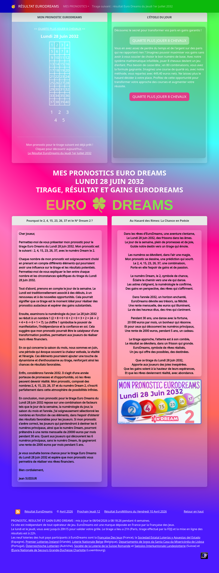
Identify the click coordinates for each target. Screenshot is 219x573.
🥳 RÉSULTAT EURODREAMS (35, 6)
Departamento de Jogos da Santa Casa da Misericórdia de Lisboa (161, 542)
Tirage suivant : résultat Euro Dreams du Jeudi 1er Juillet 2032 (132, 6)
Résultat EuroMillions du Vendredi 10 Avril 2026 (135, 511)
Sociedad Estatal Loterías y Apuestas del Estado (169, 537)
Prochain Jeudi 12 (88, 511)
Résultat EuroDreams (39, 511)
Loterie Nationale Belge (87, 542)
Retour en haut (194, 511)
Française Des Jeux (110, 537)
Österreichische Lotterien (42, 546)
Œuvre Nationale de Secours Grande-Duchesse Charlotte (48, 550)
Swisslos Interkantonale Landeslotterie (160, 546)
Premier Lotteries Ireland (42, 542)
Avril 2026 (66, 511)
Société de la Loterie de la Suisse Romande (102, 546)
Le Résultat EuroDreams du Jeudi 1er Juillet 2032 (60, 153)
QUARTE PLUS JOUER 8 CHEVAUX (59, 29)
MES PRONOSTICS (75, 6)
